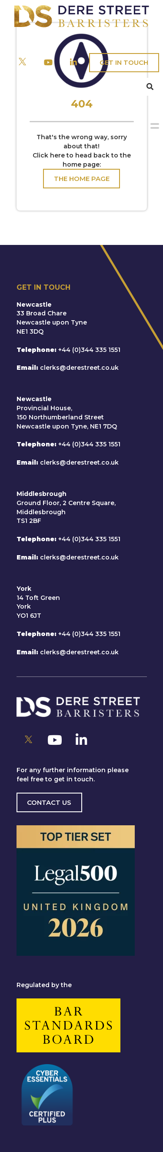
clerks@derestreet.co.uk (79, 368)
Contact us (49, 802)
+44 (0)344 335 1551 (89, 350)
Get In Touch (124, 62)
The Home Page (82, 178)
